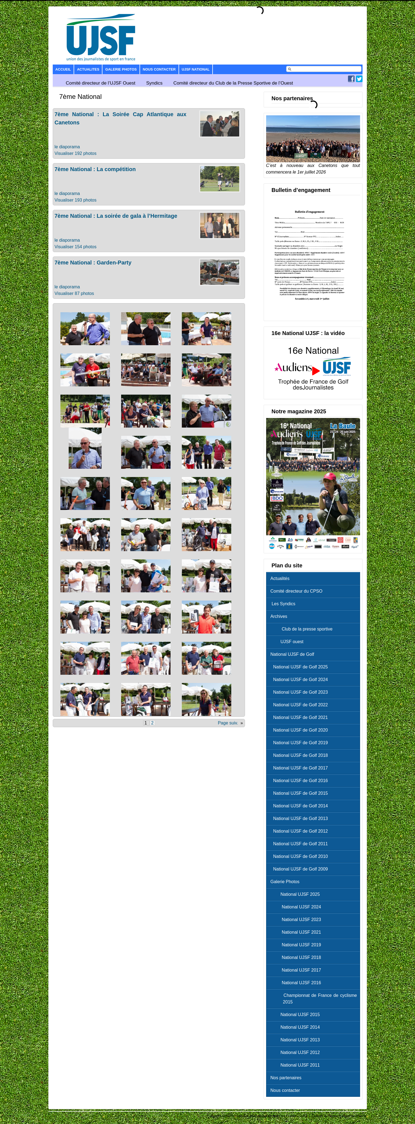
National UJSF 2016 (297, 982)
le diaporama (67, 146)
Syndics (154, 83)
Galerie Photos (121, 69)
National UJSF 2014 (296, 1027)
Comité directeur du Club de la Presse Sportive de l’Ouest (233, 83)
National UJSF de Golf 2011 (300, 843)
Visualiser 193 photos (76, 200)
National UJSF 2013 (296, 1039)
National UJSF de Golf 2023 (300, 692)
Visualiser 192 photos (76, 153)
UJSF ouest (288, 641)
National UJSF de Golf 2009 (300, 869)
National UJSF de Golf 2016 (300, 780)
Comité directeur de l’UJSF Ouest (100, 83)
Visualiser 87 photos (74, 293)
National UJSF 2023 (297, 919)
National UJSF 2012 (296, 1052)
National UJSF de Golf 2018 (300, 755)
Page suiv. (228, 723)
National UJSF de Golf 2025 (300, 667)
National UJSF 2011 (296, 1065)
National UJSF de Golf (292, 654)
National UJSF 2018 (297, 957)
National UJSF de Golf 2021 (300, 717)
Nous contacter (159, 69)
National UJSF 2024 (297, 907)
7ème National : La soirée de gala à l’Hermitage (116, 216)
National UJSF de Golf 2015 (300, 793)
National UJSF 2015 (296, 1014)
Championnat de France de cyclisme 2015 (315, 998)
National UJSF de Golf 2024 (300, 679)
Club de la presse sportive (303, 629)
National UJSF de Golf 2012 (300, 831)
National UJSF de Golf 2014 (300, 806)
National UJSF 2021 (297, 932)
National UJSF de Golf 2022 (300, 704)
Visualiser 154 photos (76, 246)
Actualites (88, 69)
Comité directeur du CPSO (296, 591)
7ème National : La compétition (95, 169)
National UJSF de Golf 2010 (300, 856)
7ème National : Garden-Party (93, 263)
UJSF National (196, 69)
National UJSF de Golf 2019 (300, 742)
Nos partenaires (286, 1077)
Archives (279, 616)
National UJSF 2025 (296, 894)
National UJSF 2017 (297, 970)
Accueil (63, 69)
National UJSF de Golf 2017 (300, 768)
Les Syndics (283, 603)
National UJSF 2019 (297, 944)
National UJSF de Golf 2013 (300, 818)
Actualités (280, 578)
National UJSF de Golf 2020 (300, 730)
